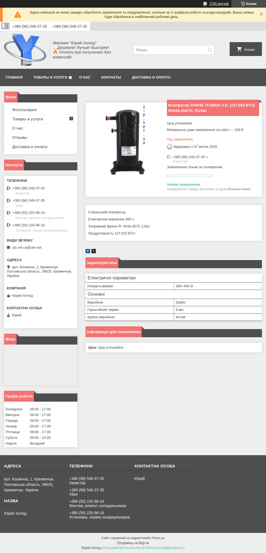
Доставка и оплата (151, 77)
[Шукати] (209, 50)
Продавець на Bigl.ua (133, 543)
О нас (85, 77)
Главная (14, 77)
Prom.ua (158, 538)
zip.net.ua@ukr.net (27, 247)
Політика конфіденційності (164, 548)
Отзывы (19, 137)
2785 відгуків (219, 4)
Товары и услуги (50, 77)
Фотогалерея (24, 109)
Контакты (111, 77)
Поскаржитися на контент (122, 548)
